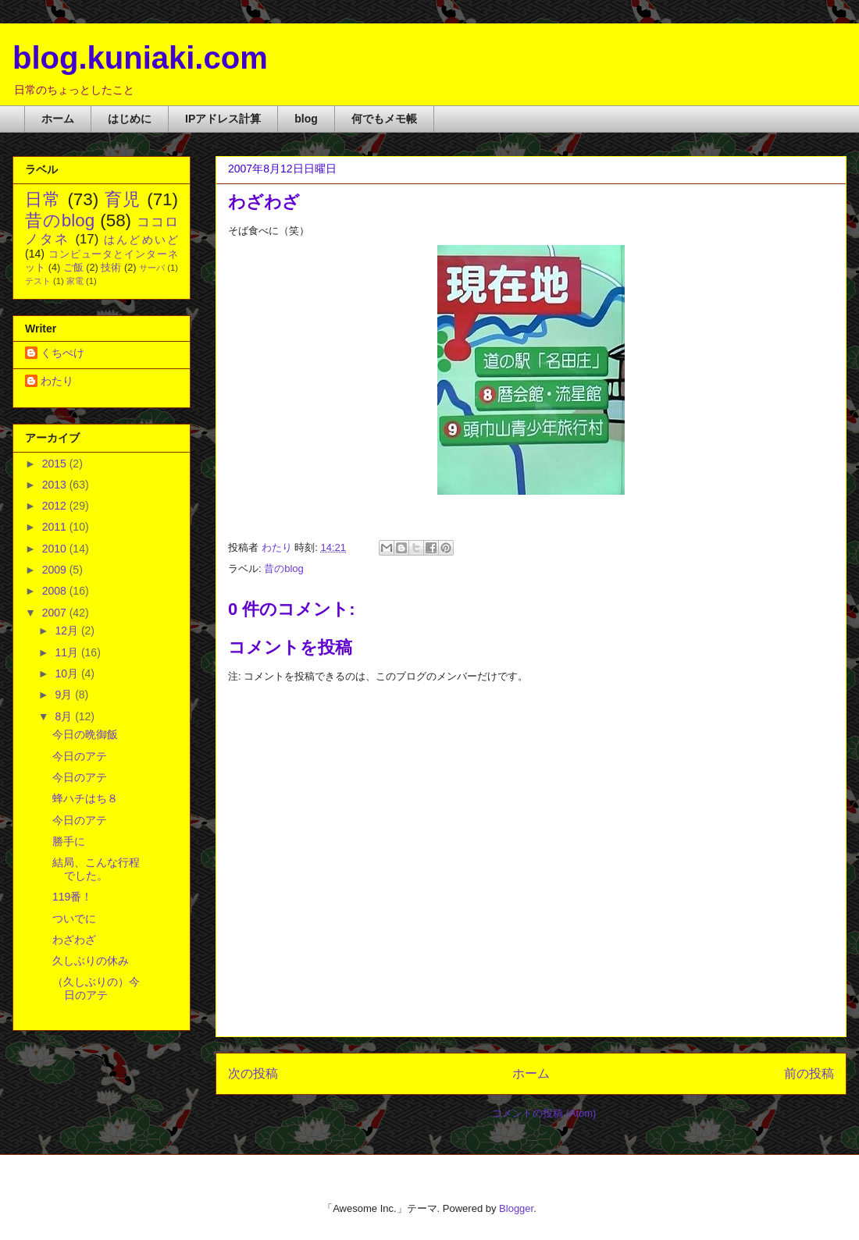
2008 (56, 590)
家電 (75, 281)
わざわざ (74, 939)
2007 (56, 612)
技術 (111, 267)
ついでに (74, 918)
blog (306, 118)
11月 (67, 652)
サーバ (152, 267)
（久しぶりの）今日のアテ (96, 988)
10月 (67, 673)
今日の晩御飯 (85, 734)
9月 (65, 694)
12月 (67, 630)
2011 (56, 527)
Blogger (516, 1208)
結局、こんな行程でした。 (96, 869)
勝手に (68, 841)
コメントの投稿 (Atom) (544, 1113)
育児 (123, 199)
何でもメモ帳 (384, 118)
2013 (56, 484)
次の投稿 (253, 1073)
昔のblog (284, 568)
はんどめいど (141, 239)
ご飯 (73, 267)
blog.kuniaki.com (140, 58)
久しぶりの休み (90, 960)
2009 (56, 569)
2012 (56, 505)
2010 (56, 548)
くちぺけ (62, 352)
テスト (38, 281)
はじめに (129, 118)
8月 (65, 716)
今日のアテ (79, 756)
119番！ (72, 896)
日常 (43, 199)
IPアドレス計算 (223, 118)
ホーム (57, 118)
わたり (57, 381)
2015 (56, 463)
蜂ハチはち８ (85, 798)
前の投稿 (809, 1073)
